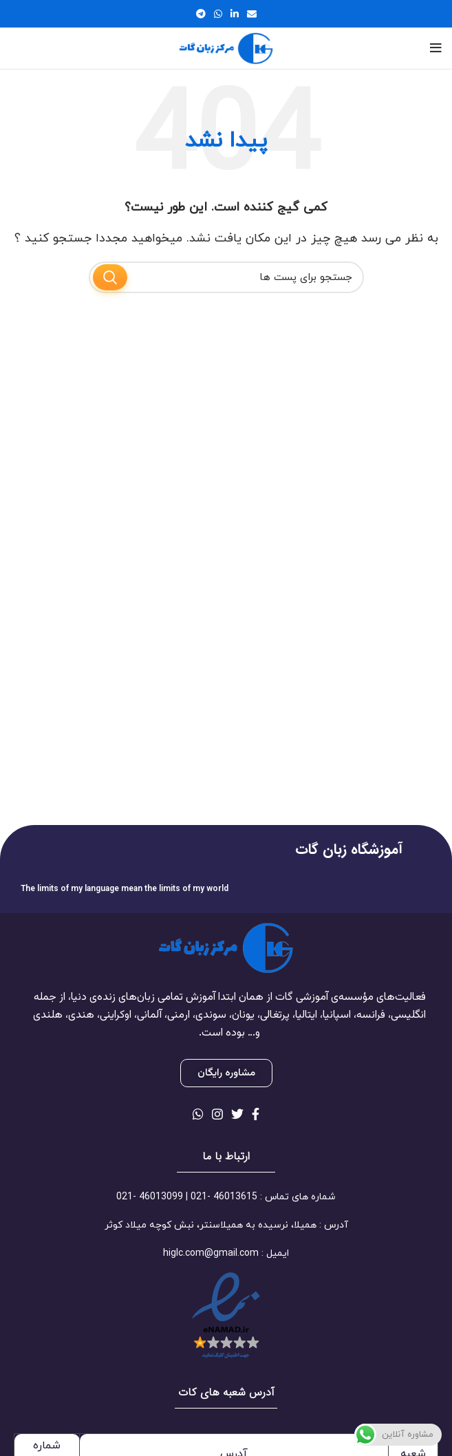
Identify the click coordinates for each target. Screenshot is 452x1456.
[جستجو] (226, 277)
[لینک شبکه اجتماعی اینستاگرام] (217, 1114)
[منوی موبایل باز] (436, 48)
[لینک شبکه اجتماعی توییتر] (237, 1114)
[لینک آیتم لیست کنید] (226, 1197)
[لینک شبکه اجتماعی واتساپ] (218, 14)
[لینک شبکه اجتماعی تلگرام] (201, 14)
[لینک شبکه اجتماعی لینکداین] (234, 14)
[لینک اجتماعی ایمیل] (252, 14)
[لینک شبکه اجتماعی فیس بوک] (255, 1114)
